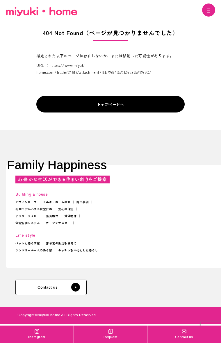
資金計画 (46, 209)
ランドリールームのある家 (33, 250)
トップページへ (110, 104)
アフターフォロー (27, 216)
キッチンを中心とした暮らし (78, 250)
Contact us (58, 287)
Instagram (37, 333)
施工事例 (82, 202)
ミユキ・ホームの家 (57, 202)
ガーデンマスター (58, 223)
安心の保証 (66, 209)
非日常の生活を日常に (61, 243)
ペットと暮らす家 (27, 243)
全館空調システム (27, 223)
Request (110, 333)
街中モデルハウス (27, 209)
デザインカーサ (26, 202)
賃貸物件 (70, 216)
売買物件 (52, 216)
